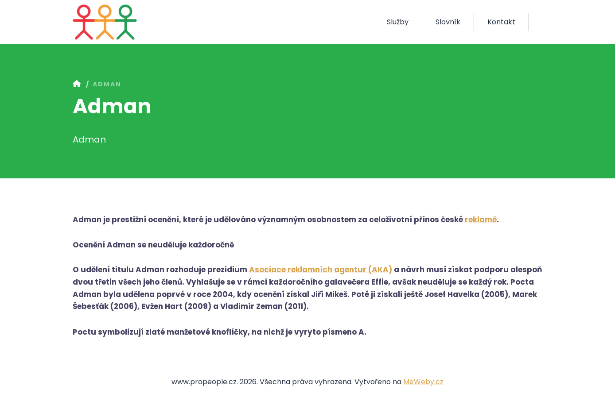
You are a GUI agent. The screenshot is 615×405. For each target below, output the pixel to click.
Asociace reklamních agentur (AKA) (320, 269)
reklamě (481, 219)
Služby (398, 22)
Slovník (448, 22)
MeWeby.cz (423, 382)
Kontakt (501, 22)
